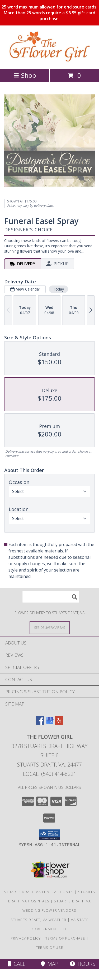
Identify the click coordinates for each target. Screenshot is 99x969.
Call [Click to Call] (16, 963)
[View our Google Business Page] (49, 723)
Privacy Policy (26, 938)
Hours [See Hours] (82, 963)
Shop (25, 75)
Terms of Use (49, 947)
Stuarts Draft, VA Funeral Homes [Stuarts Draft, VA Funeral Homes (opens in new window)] (39, 891)
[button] (49, 834)
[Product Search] (50, 597)
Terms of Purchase (65, 938)
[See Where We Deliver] (50, 627)
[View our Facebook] (40, 723)
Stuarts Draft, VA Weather (39, 919)
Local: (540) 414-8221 (49, 773)
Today (58, 289)
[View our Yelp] (59, 723)
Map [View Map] (49, 963)
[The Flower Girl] (49, 61)
